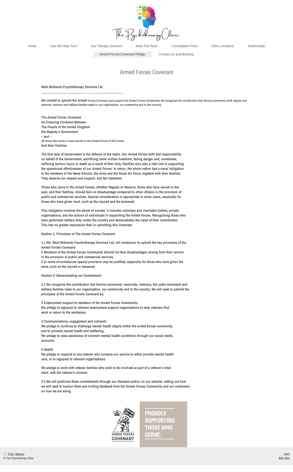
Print (8, 454)
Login (287, 454)
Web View (284, 458)
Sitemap (19, 454)
